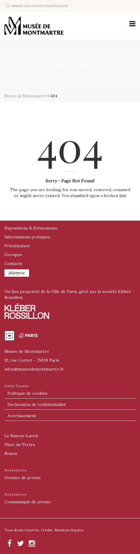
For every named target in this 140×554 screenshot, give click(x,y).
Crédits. (47, 530)
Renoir (11, 453)
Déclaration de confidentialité (36, 404)
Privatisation (17, 245)
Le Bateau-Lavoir (21, 435)
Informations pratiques (27, 237)
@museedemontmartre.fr (34, 369)
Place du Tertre (19, 444)
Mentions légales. (69, 530)
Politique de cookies (27, 393)
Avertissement (21, 415)
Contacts (13, 263)
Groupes (13, 254)
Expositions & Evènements (30, 228)
